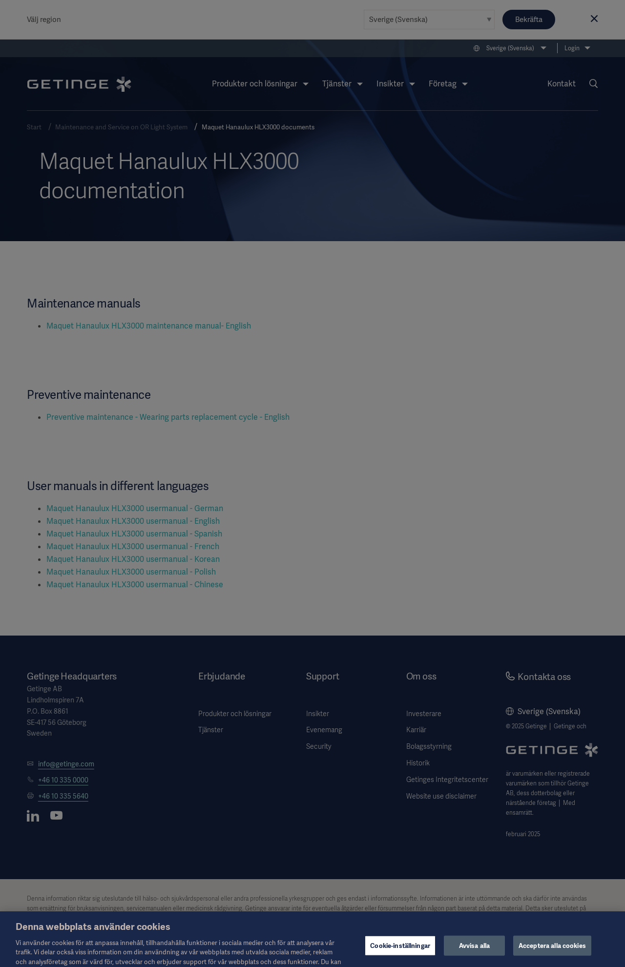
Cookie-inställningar (400, 953)
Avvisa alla (474, 953)
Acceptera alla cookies (552, 953)
